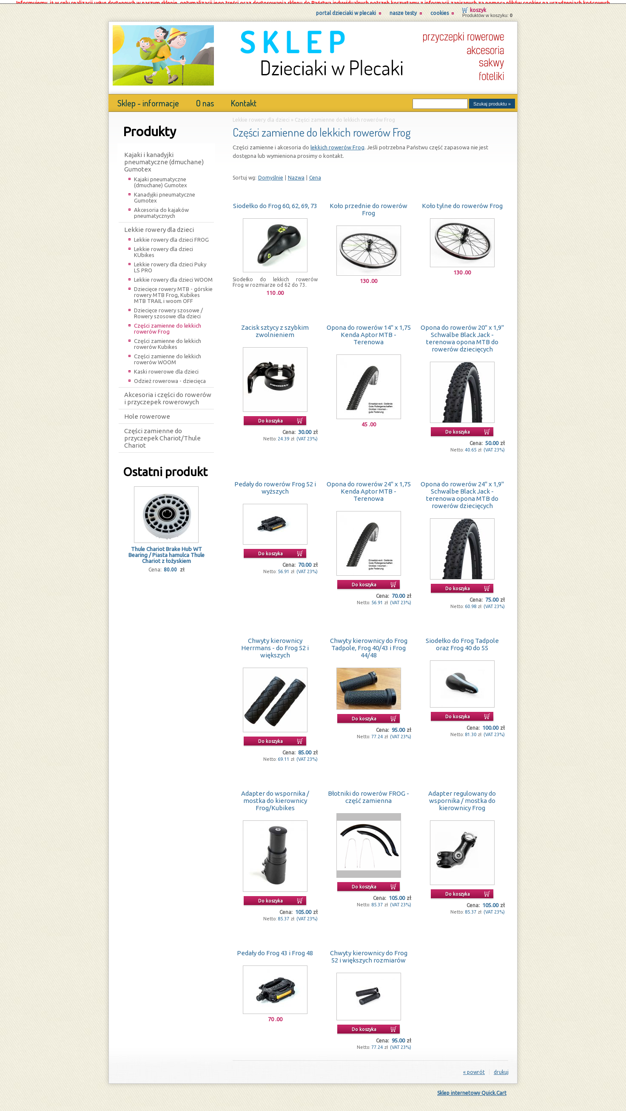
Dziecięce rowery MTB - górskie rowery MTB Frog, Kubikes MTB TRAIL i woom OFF (173, 291)
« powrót (474, 1068)
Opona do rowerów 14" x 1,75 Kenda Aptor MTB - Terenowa (369, 331)
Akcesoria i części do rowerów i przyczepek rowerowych (167, 394)
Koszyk (478, 6)
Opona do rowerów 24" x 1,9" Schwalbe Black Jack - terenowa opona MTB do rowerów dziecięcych (462, 491)
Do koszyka (270, 417)
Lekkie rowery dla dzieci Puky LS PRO (170, 263)
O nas (205, 99)
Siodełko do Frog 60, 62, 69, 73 (275, 202)
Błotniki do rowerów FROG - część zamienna (368, 793)
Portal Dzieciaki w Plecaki (346, 9)
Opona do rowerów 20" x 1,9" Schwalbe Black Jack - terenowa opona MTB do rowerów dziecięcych (462, 334)
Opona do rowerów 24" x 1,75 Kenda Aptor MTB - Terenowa (369, 487)
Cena (315, 174)
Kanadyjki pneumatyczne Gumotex (164, 194)
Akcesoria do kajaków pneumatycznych (161, 209)
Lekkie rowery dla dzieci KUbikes (163, 248)
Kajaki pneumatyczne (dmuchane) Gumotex (160, 178)
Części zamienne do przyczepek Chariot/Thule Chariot (162, 434)
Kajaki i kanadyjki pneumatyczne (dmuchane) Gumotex (164, 158)
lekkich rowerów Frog (337, 143)
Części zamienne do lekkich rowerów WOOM (167, 355)
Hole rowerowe (147, 412)
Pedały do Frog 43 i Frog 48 (275, 949)
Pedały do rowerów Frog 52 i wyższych (275, 484)
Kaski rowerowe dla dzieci (166, 368)
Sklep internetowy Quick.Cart (471, 1089)
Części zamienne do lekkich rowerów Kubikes (167, 340)
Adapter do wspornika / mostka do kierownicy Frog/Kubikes (275, 797)
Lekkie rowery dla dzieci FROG (171, 236)
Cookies (439, 9)
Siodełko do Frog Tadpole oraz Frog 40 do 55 (462, 640)
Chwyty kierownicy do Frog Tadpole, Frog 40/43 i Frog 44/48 (368, 644)
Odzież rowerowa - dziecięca (170, 377)
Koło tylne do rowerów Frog (462, 202)
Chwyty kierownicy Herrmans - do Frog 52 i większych (275, 644)
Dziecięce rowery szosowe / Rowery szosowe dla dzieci (168, 309)
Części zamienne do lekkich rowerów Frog (167, 325)
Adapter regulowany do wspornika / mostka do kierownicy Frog (462, 797)
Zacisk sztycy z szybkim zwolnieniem (275, 327)
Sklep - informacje (148, 99)
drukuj (501, 1068)
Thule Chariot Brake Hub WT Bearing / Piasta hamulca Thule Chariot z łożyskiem (166, 551)
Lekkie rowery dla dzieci (159, 225)
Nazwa (296, 174)
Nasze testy (403, 9)
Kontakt (243, 99)
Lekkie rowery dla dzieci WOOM (173, 276)
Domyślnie (270, 174)
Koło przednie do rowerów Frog (368, 205)
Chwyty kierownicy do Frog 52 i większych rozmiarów (368, 952)
